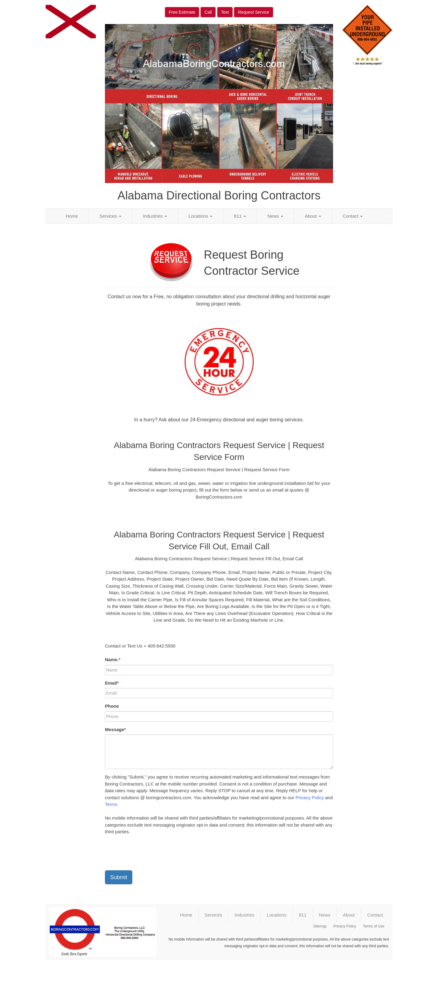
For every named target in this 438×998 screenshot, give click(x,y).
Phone (112, 706)
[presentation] (151, 854)
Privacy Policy (309, 797)
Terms (111, 804)
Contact (353, 216)
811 (240, 216)
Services (110, 216)
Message (115, 729)
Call (208, 12)
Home (72, 216)
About (313, 216)
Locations (200, 216)
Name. (112, 659)
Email (112, 682)
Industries (155, 216)
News (275, 216)
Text (225, 12)
